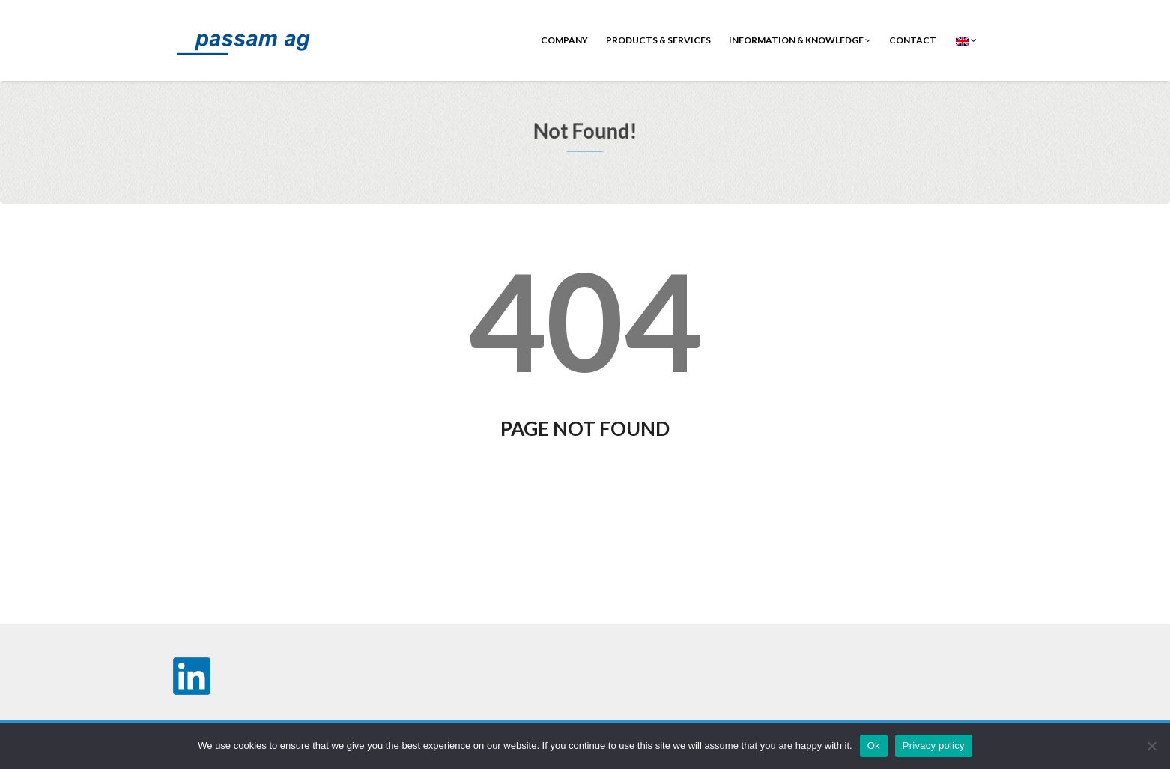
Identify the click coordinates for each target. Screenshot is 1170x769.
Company (564, 40)
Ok (873, 745)
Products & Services (658, 40)
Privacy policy (934, 745)
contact (912, 40)
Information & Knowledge (800, 40)
